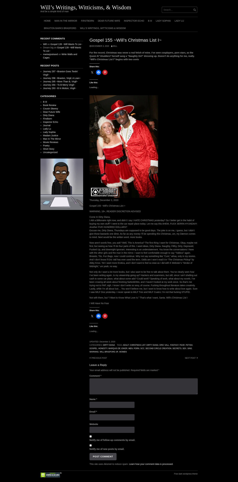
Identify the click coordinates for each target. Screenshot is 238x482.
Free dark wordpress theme (186, 474)
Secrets (176, 348)
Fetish (189, 345)
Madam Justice (50, 135)
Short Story (48, 149)
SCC (142, 348)
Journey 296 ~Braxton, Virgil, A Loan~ (62, 78)
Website (94, 424)
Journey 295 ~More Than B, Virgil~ (60, 81)
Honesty (102, 348)
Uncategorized (50, 152)
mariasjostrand (50, 54)
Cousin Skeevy (50, 108)
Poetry (46, 145)
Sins (189, 348)
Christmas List (137, 345)
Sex (184, 348)
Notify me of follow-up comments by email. (112, 440)
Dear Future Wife (109, 21)
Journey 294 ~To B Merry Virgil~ (59, 85)
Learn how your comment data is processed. (151, 464)
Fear (182, 345)
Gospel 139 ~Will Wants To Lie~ (66, 44)
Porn (136, 348)
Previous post (99, 358)
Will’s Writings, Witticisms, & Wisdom (85, 7)
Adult (126, 345)
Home (47, 21)
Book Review (49, 105)
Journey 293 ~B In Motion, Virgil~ (59, 88)
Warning (94, 352)
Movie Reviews (50, 142)
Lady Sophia (163, 21)
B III (150, 21)
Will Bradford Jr (109, 352)
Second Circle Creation (158, 348)
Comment (95, 376)
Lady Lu (179, 21)
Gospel (93, 348)
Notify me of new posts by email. (107, 449)
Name (93, 399)
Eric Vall (164, 345)
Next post (190, 358)
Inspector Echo (134, 21)
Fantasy (174, 345)
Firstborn (87, 21)
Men (130, 348)
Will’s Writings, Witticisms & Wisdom (103, 28)
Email (93, 411)
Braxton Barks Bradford (60, 28)
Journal (46, 125)
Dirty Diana (109, 345)
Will (115, 46)
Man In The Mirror (66, 21)
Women (123, 352)
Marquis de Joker (117, 348)
